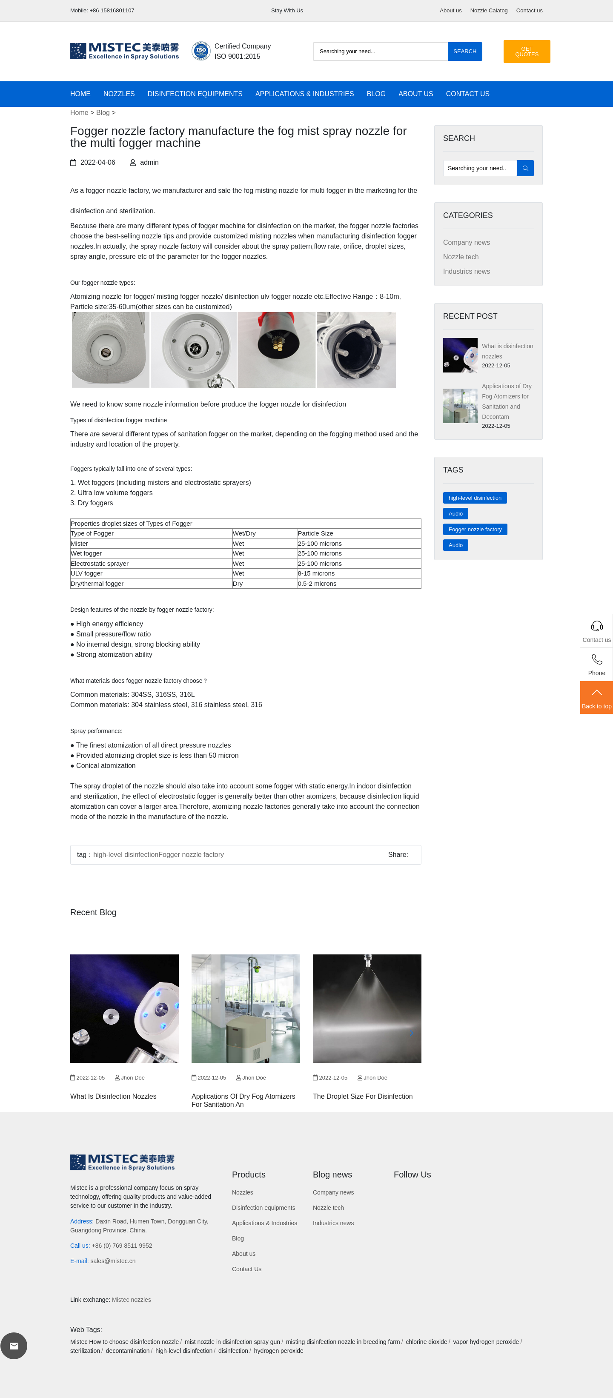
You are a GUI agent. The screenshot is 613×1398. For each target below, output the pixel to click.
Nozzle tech (461, 257)
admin (144, 162)
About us (450, 10)
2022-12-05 (87, 1077)
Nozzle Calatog (489, 10)
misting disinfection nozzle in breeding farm (343, 1341)
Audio (456, 513)
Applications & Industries (304, 93)
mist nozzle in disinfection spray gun (232, 1341)
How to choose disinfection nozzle (134, 1341)
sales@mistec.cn (112, 1261)
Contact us (529, 10)
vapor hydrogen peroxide (486, 1341)
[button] (411, 1033)
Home (80, 93)
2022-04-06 (92, 162)
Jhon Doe (130, 1077)
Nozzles (119, 93)
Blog (376, 93)
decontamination (128, 1350)
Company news (466, 242)
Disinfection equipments (195, 93)
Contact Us (468, 93)
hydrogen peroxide (279, 1350)
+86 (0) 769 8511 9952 (122, 1245)
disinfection (233, 1350)
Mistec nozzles (131, 1299)
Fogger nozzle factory (475, 529)
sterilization (85, 1350)
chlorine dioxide (426, 1341)
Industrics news (466, 271)
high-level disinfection (475, 498)
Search (464, 51)
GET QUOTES (527, 51)
